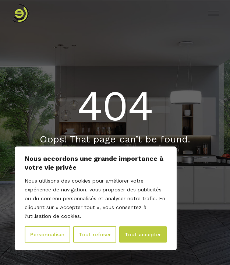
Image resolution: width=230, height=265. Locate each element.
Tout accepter (143, 234)
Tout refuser (95, 234)
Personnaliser (47, 234)
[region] (96, 198)
